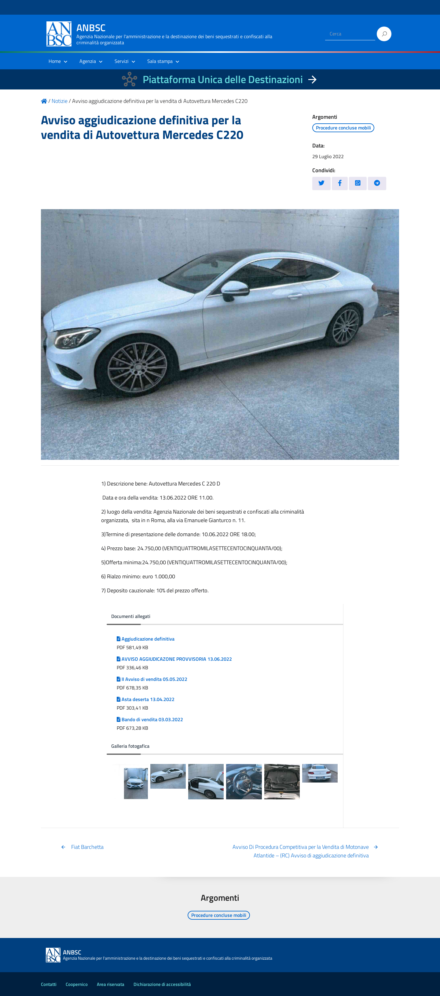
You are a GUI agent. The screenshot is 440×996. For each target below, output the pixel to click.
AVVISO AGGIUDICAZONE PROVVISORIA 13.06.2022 (174, 659)
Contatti (49, 984)
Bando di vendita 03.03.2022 (150, 719)
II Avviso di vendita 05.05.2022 (152, 679)
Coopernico (77, 984)
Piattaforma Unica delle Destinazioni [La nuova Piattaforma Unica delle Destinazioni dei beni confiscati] (223, 79)
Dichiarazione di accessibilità (162, 984)
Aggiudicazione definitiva (145, 638)
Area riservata (110, 984)
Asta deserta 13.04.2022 (145, 699)
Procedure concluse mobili (343, 127)
